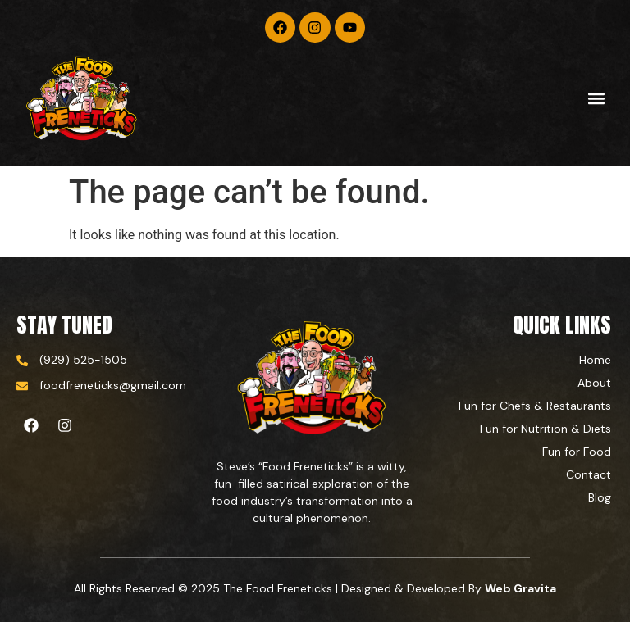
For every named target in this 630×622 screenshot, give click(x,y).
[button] (595, 98)
